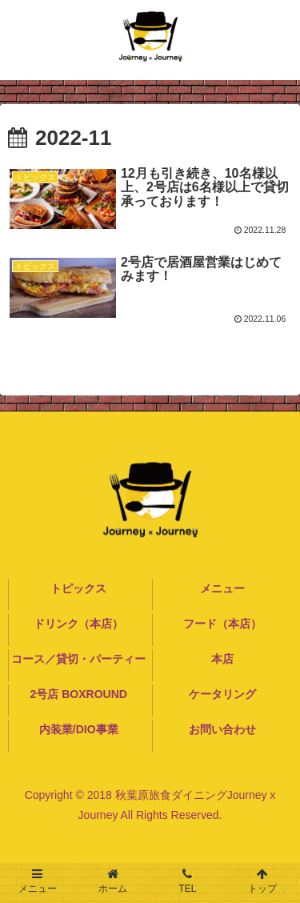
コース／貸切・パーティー (78, 658)
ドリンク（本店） (78, 623)
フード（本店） (222, 623)
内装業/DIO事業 (78, 729)
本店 (222, 658)
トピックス (78, 588)
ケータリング (222, 694)
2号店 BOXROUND (78, 694)
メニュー (222, 588)
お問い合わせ (222, 729)
